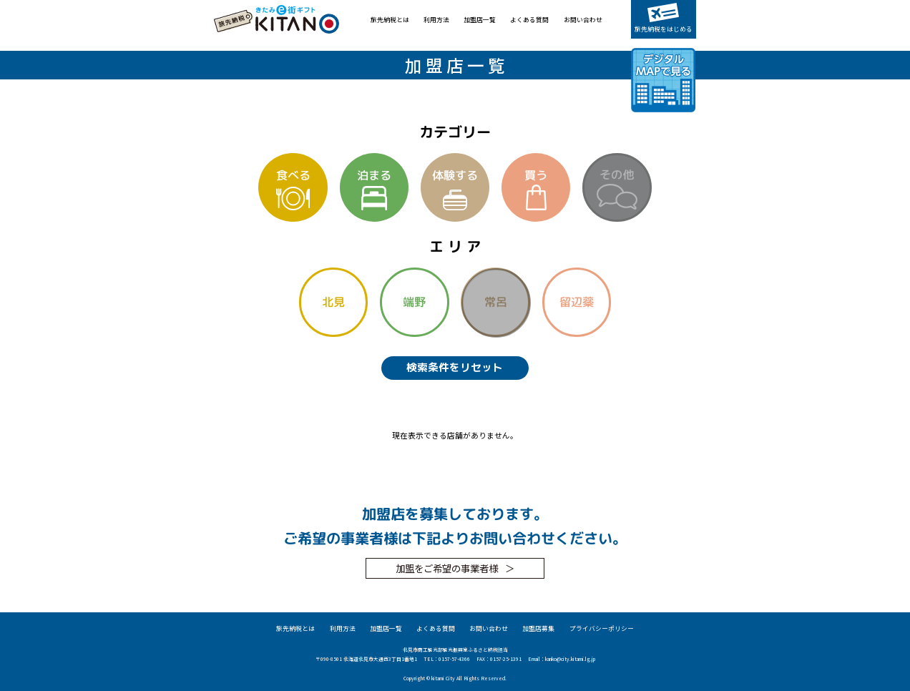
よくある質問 (529, 19)
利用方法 (436, 19)
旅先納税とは (390, 19)
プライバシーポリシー (601, 628)
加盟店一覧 (480, 19)
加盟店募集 (538, 628)
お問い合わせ (583, 19)
